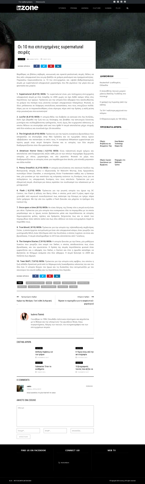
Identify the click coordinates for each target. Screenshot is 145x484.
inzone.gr (122, 481)
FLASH (49, 283)
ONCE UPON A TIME (69, 283)
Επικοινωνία (40, 2)
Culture (97, 8)
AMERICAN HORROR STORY (35, 283)
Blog (10, 481)
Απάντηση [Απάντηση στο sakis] (89, 386)
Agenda (84, 8)
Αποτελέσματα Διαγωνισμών (22, 481)
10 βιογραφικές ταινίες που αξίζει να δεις (84, 369)
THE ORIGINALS (33, 287)
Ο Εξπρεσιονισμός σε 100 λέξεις (113, 119)
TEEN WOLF (22, 287)
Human (108, 8)
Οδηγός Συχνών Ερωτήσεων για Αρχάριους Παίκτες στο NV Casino (106, 164)
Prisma (73, 8)
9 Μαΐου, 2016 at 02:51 (34, 389)
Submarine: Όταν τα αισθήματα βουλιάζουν (43, 369)
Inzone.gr (22, 462)
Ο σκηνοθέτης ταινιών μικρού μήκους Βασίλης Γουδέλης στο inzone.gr (113, 94)
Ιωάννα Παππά (33, 59)
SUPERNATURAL (83, 283)
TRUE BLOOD (63, 287)
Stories (62, 8)
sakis (29, 386)
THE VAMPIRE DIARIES (48, 287)
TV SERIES (73, 287)
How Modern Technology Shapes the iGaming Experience (119, 146)
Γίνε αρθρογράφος (25, 2)
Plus (118, 8)
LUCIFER (57, 283)
